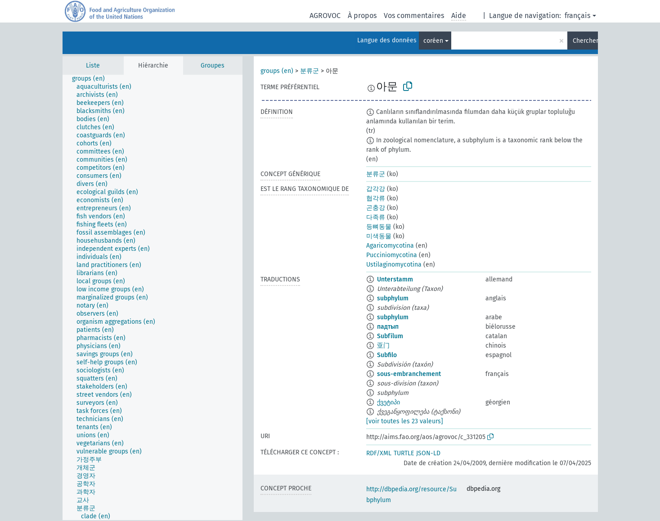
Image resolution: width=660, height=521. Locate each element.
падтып (388, 327)
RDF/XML (378, 453)
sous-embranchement (409, 374)
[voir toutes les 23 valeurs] (404, 421)
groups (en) (276, 71)
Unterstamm (395, 279)
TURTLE (404, 453)
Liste (93, 65)
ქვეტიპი (388, 402)
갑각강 (375, 189)
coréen (433, 41)
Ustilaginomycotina (394, 264)
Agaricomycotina (390, 245)
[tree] (152, 297)
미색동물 (378, 236)
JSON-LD (428, 453)
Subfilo (387, 355)
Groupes (212, 65)
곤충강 (375, 208)
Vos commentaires (414, 15)
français (577, 15)
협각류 (375, 198)
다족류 (375, 217)
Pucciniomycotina (391, 255)
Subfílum (390, 336)
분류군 (309, 71)
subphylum (393, 298)
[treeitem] (92, 79)
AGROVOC (325, 15)
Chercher (585, 41)
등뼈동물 (378, 227)
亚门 (383, 345)
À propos (362, 15)
